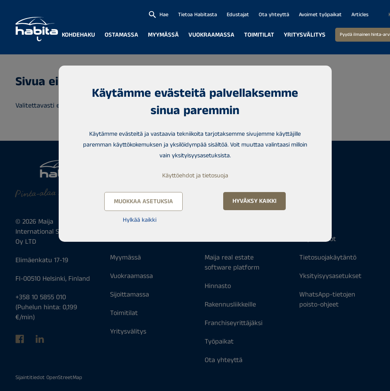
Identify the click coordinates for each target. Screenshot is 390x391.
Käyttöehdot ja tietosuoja (195, 175)
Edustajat (238, 15)
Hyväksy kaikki (254, 201)
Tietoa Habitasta (197, 15)
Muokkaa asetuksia (143, 201)
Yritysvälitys (305, 34)
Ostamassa (121, 34)
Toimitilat (259, 34)
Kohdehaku (78, 34)
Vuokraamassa (211, 34)
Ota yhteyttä (274, 15)
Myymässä (163, 34)
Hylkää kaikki (139, 220)
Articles (359, 15)
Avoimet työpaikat (320, 15)
